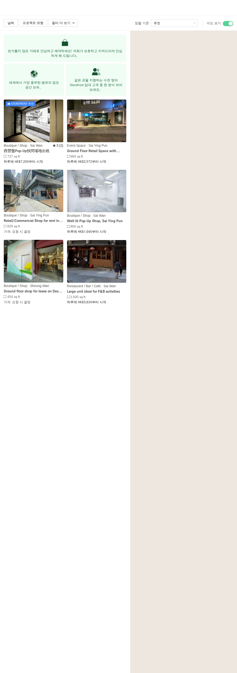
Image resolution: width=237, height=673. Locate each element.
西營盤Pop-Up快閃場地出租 (27, 151)
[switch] (228, 23)
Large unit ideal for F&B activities (93, 291)
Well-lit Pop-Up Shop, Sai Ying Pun (95, 221)
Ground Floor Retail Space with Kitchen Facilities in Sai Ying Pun (93, 151)
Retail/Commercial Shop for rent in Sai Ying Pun (31, 220)
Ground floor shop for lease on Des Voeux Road (31, 291)
